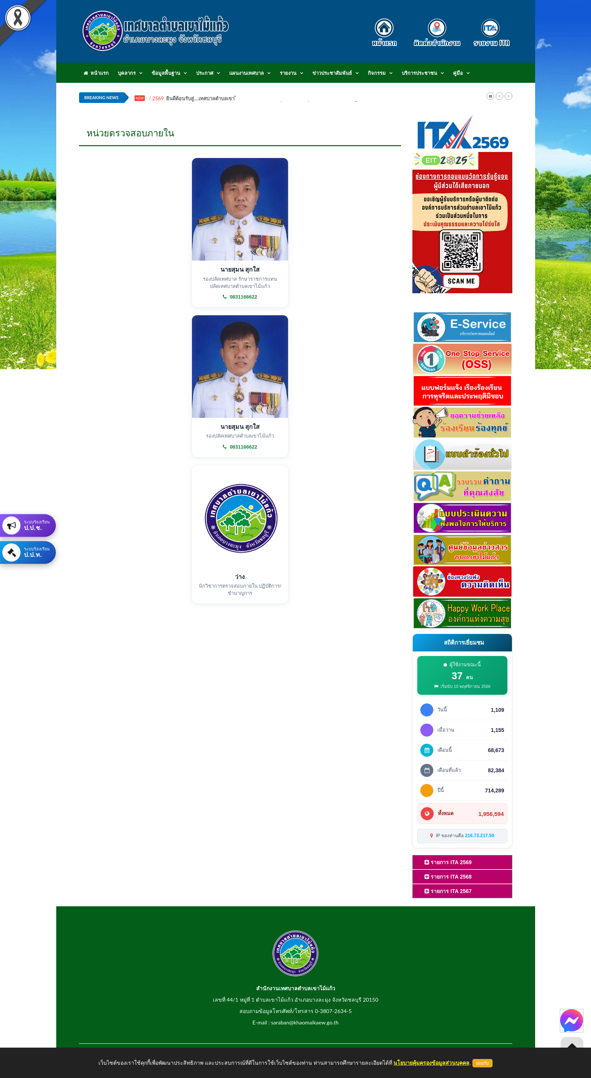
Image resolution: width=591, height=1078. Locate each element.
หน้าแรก (96, 73)
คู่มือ (458, 73)
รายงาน (288, 73)
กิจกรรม (377, 73)
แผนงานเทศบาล (246, 73)
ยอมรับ (482, 1063)
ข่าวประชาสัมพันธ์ (332, 73)
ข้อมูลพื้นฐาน (166, 73)
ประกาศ (204, 73)
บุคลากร (127, 73)
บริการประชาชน (419, 73)
